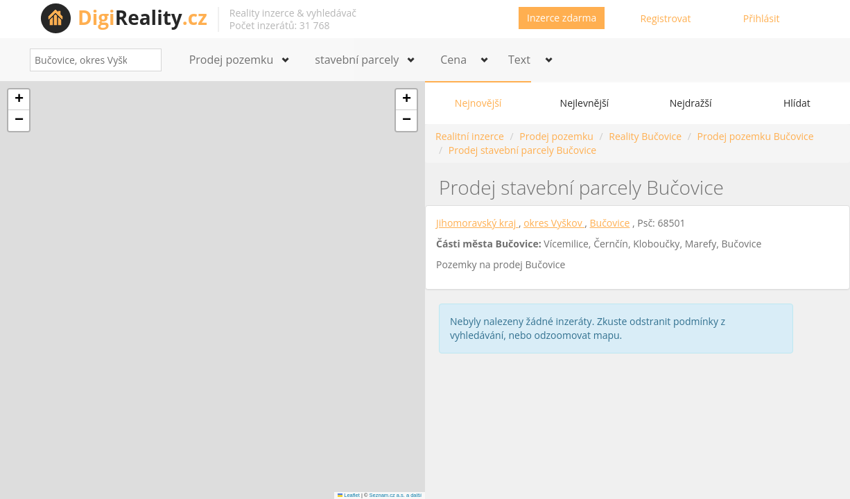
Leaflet (349, 495)
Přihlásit (761, 18)
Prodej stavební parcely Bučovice (522, 150)
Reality (142, 17)
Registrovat (665, 18)
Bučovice (610, 222)
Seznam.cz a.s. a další (396, 495)
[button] (18, 99)
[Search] (146, 60)
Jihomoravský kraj (477, 222)
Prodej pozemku (556, 136)
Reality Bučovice (645, 136)
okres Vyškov (553, 222)
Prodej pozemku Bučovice (755, 136)
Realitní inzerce (469, 136)
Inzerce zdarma (561, 17)
